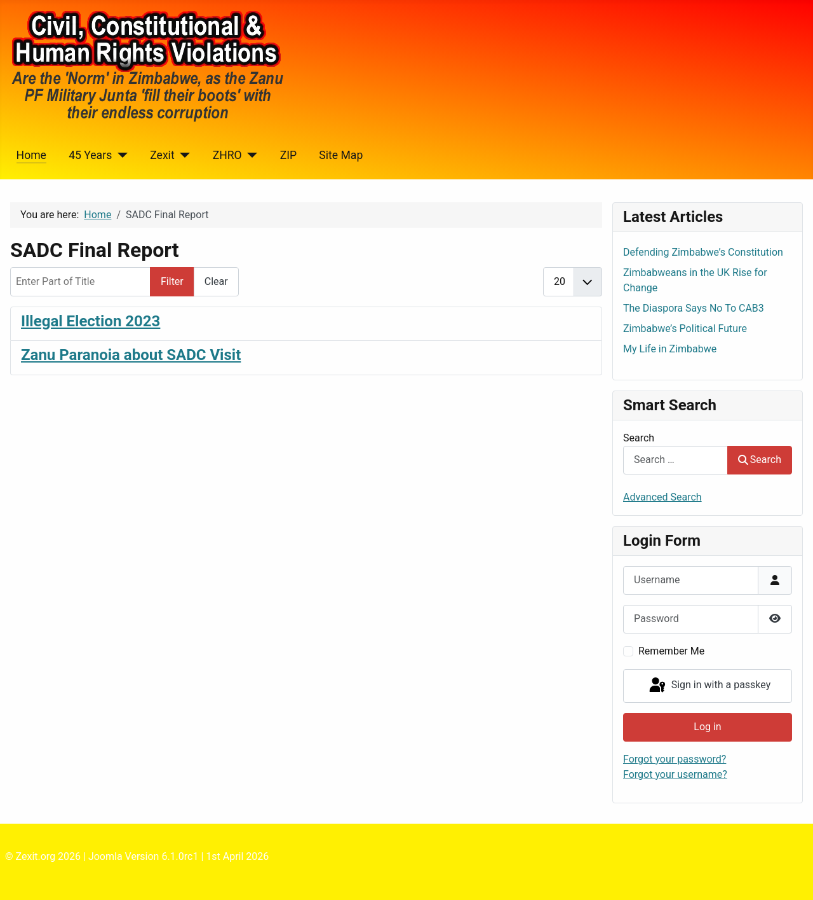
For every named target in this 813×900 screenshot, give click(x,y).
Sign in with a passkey (709, 685)
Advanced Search (662, 497)
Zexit (162, 155)
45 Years (90, 155)
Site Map (341, 155)
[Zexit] (183, 155)
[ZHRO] (250, 155)
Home (31, 155)
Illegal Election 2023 (90, 321)
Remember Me (671, 651)
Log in (707, 727)
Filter (172, 281)
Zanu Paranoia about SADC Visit (131, 355)
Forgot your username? (675, 774)
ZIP (288, 155)
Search (638, 438)
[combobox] (675, 460)
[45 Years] (120, 155)
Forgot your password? (674, 759)
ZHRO (227, 155)
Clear (216, 281)
